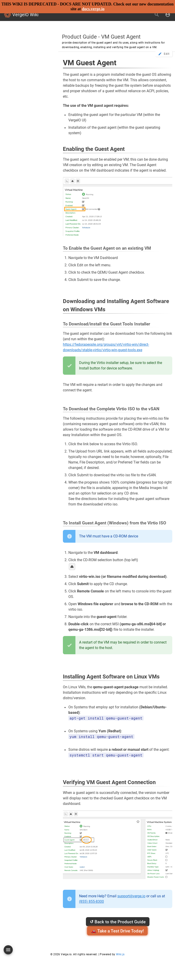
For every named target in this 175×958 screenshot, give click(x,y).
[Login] (167, 14)
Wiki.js (120, 954)
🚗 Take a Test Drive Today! (117, 931)
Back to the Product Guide (118, 921)
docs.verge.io (93, 9)
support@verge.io (131, 896)
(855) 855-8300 (91, 901)
